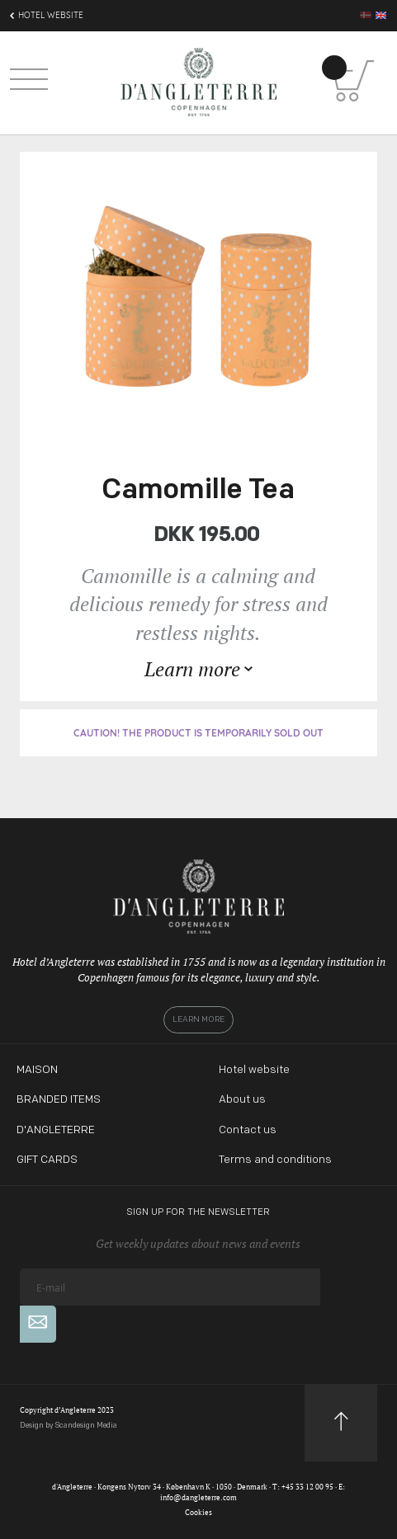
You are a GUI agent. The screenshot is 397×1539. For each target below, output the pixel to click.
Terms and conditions (275, 1160)
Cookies (198, 1513)
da (365, 15)
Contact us (247, 1130)
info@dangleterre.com (198, 1498)
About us (242, 1099)
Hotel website (254, 1070)
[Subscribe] (38, 1324)
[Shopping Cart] (353, 80)
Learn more (198, 1019)
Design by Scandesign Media (68, 1425)
